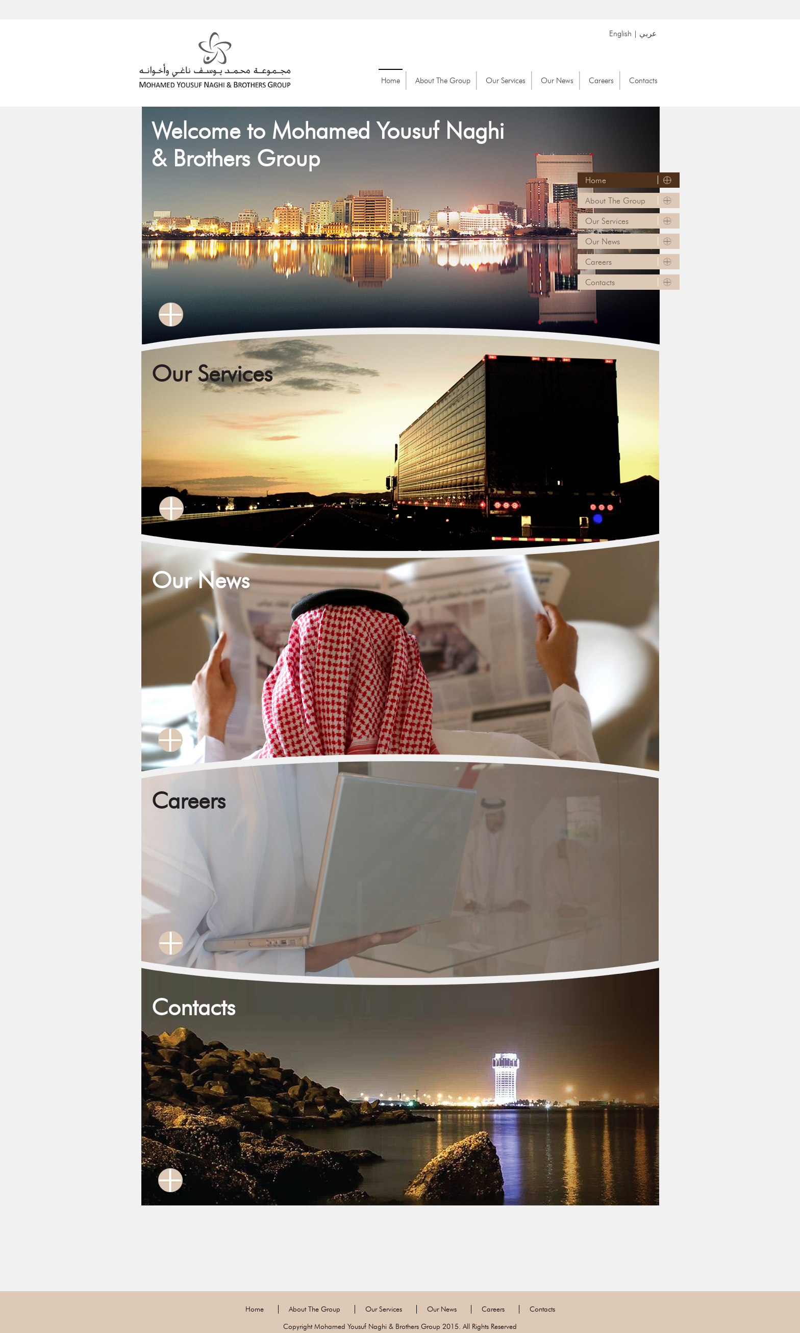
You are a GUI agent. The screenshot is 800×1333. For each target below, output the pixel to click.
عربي (648, 33)
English (620, 33)
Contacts (643, 80)
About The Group (442, 80)
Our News (557, 80)
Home (390, 80)
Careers (601, 80)
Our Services (506, 80)
